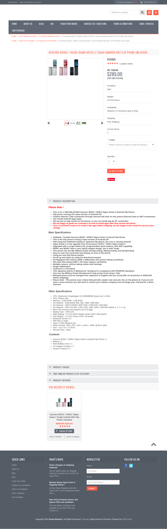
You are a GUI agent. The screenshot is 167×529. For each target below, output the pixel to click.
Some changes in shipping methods (61, 466)
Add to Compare (35, 191)
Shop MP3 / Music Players (20, 83)
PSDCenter (127, 519)
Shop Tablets (15, 78)
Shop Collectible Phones (20, 94)
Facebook (126, 466)
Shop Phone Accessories (20, 73)
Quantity (110, 156)
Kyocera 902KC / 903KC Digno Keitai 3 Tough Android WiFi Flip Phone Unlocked (64, 417)
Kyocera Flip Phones (46, 41)
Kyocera (111, 59)
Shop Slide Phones (18, 68)
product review (126, 64)
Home (14, 36)
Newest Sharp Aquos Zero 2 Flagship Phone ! (62, 483)
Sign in (22, 2)
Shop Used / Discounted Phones (23, 88)
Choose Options (65, 431)
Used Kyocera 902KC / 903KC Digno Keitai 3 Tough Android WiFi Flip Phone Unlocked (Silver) (26, 179)
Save (112, 179)
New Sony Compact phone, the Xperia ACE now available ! (63, 501)
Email (89, 477)
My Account (13, 2)
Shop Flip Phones (27, 41)
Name (89, 466)
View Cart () (149, 2)
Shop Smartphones (28, 36)
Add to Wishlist (17, 191)
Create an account (34, 2)
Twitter (131, 466)
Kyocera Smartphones (49, 36)
